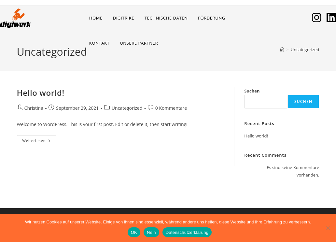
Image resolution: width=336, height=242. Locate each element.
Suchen (251, 91)
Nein (151, 232)
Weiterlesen (39, 141)
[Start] (282, 49)
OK (134, 232)
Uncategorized (305, 49)
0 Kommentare (171, 108)
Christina (33, 108)
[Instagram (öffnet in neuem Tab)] (316, 17)
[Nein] (328, 228)
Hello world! (40, 92)
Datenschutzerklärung (187, 232)
